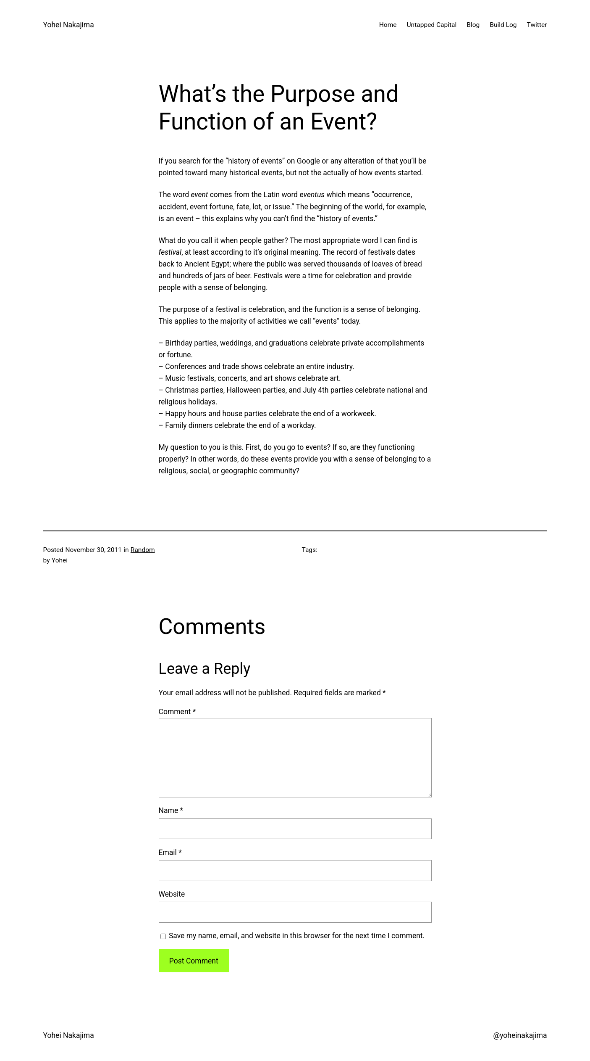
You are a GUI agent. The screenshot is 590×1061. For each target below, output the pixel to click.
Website (172, 894)
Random (143, 550)
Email (170, 852)
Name (171, 810)
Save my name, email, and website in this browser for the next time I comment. (297, 936)
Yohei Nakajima (68, 25)
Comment (177, 711)
